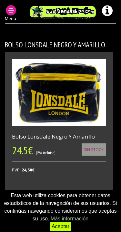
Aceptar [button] (60, 226)
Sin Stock (94, 149)
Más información (69, 218)
